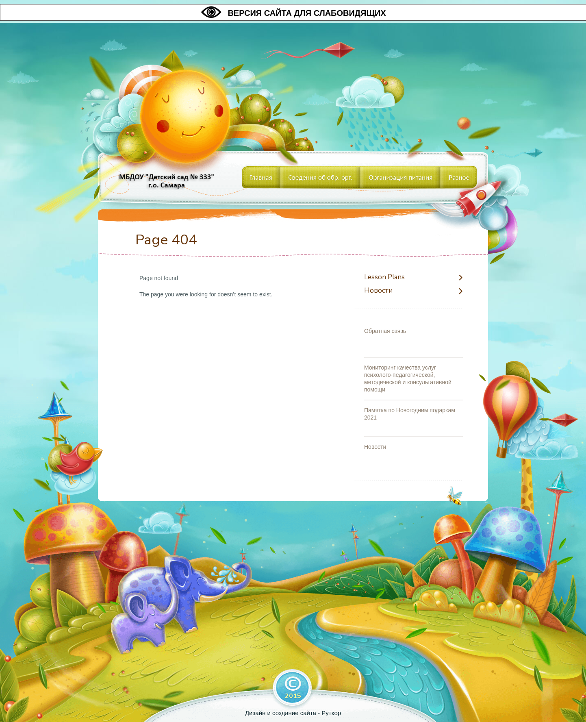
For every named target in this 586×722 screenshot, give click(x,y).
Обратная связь (385, 331)
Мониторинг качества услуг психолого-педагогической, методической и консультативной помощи (407, 378)
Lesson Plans (384, 277)
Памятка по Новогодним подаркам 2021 (409, 414)
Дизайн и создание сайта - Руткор (293, 712)
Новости (378, 291)
